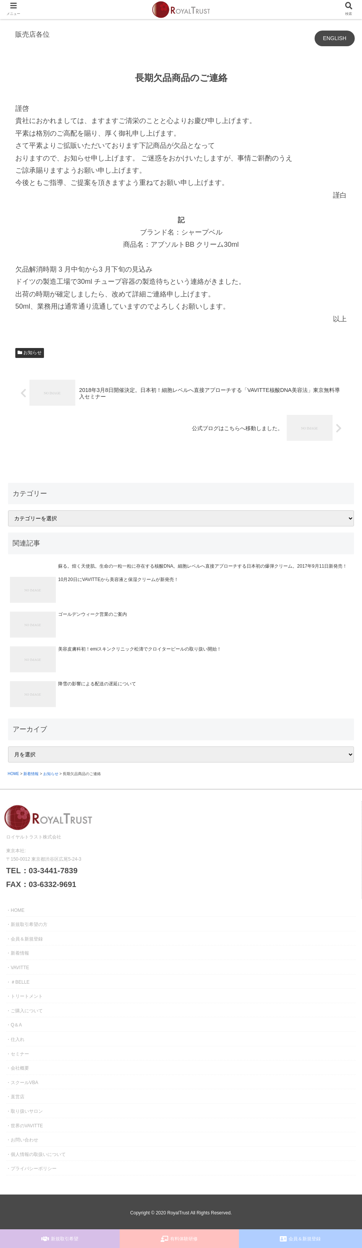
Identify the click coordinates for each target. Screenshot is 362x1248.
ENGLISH (334, 38)
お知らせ (30, 352)
